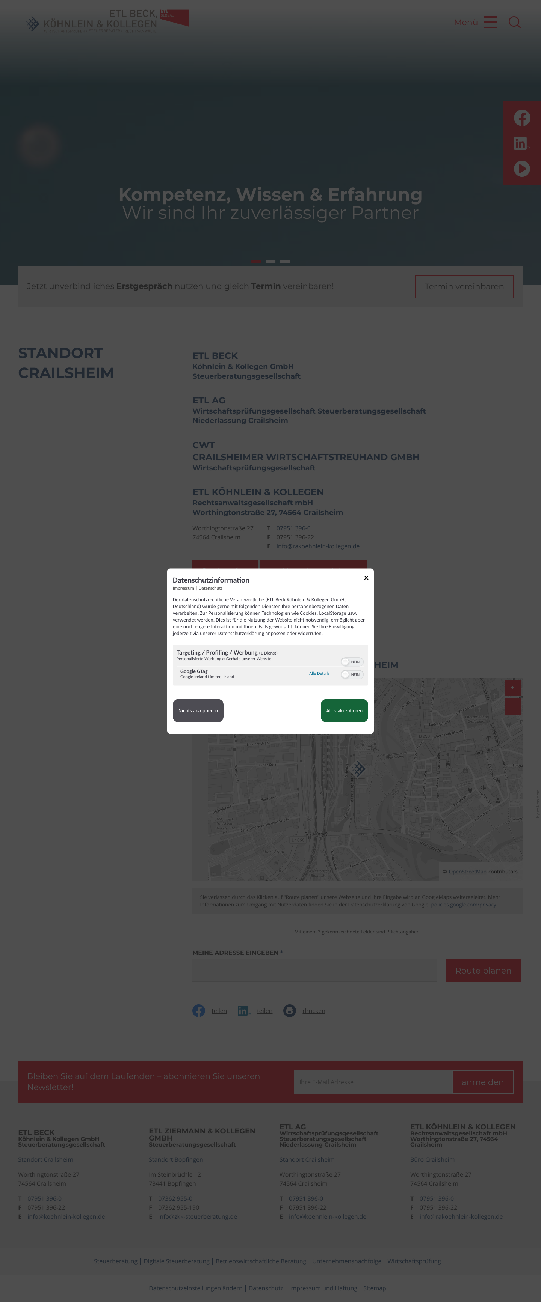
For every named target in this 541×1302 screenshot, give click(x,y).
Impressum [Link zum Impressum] (183, 588)
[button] (345, 661)
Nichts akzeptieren (198, 710)
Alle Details (319, 674)
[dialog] (270, 651)
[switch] (352, 660)
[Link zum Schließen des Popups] (368, 579)
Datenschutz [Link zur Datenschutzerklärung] (210, 588)
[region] (270, 666)
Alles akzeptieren (344, 710)
